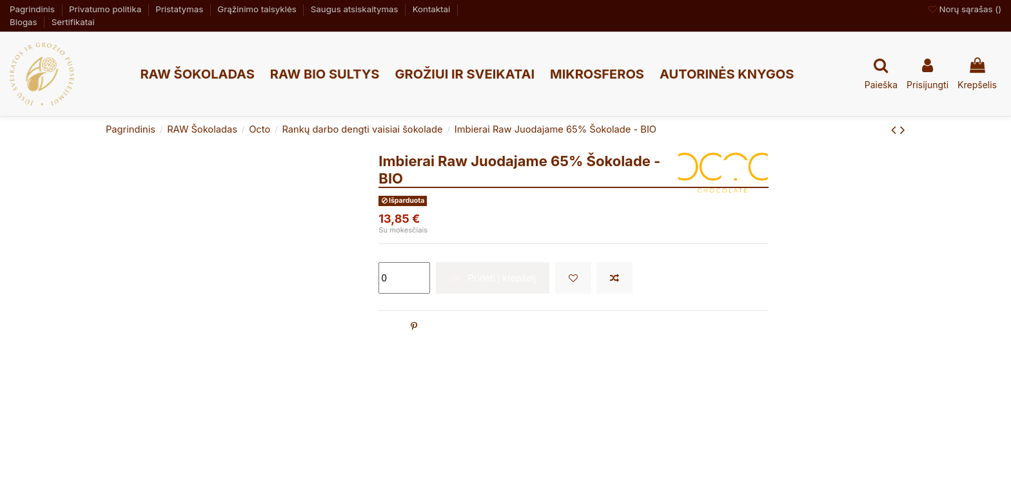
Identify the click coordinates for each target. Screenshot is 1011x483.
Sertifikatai (73, 22)
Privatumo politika (106, 9)
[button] (197, 74)
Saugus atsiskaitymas (356, 9)
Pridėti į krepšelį (492, 277)
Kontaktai (433, 9)
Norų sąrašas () (964, 9)
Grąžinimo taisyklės (258, 9)
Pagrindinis (33, 9)
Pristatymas (180, 9)
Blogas (24, 22)
